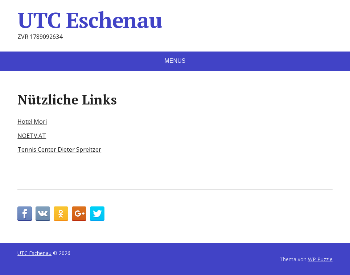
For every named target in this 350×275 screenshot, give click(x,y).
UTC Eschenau (89, 20)
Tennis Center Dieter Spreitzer (59, 149)
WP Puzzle (320, 259)
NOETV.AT (31, 136)
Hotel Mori (32, 122)
